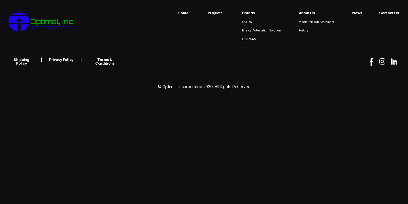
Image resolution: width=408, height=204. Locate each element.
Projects (215, 13)
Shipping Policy (21, 61)
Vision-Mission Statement (317, 22)
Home (183, 13)
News (357, 13)
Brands (248, 13)
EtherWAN (249, 39)
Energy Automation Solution (261, 30)
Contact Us (389, 13)
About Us (307, 13)
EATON (247, 22)
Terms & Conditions (104, 61)
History (304, 30)
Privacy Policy (61, 60)
